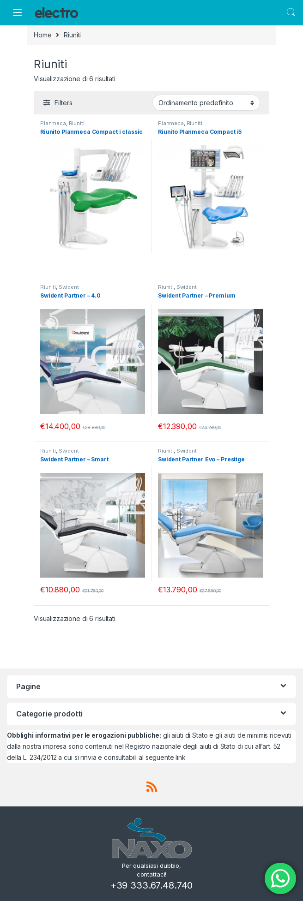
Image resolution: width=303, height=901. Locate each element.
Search (291, 12)
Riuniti (77, 123)
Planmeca (53, 123)
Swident (69, 287)
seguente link (165, 757)
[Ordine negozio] (206, 102)
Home (42, 35)
